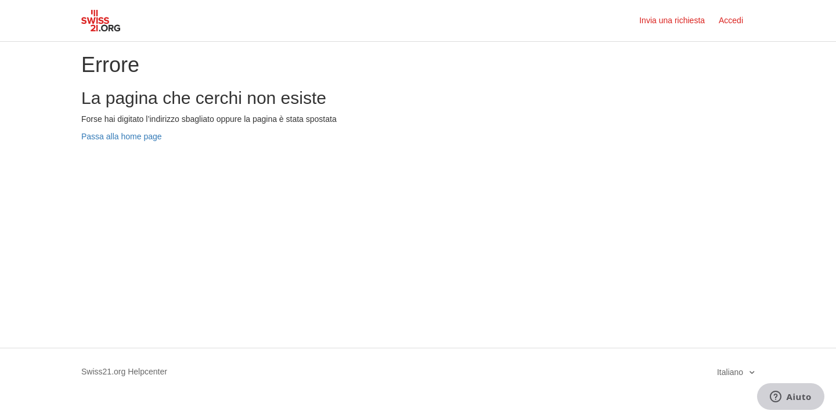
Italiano (731, 372)
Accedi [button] (731, 20)
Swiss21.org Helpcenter (124, 371)
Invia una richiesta (672, 20)
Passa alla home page (121, 136)
